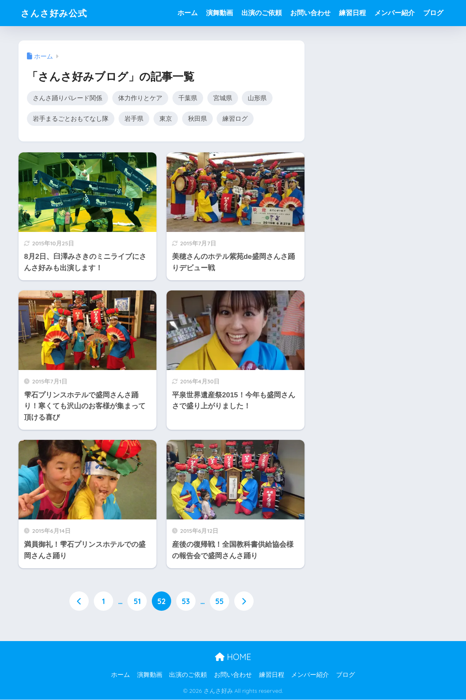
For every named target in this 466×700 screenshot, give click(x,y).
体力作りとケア (140, 97)
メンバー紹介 (394, 12)
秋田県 (197, 118)
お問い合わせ (310, 12)
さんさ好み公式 (57, 13)
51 (137, 601)
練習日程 (352, 12)
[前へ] (79, 601)
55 (219, 601)
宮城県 (222, 97)
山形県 (257, 97)
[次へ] (244, 601)
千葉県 (187, 97)
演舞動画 (219, 12)
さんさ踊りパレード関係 (67, 97)
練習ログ (235, 118)
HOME (233, 657)
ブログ (433, 12)
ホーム (187, 12)
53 (186, 601)
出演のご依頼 (261, 12)
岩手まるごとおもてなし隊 (71, 118)
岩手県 (133, 118)
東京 (165, 118)
